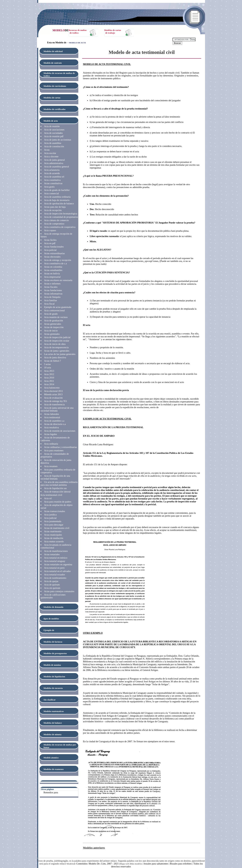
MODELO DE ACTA (77, 43)
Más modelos (136, 863)
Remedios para (51, 792)
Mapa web (124, 863)
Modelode (71, 863)
